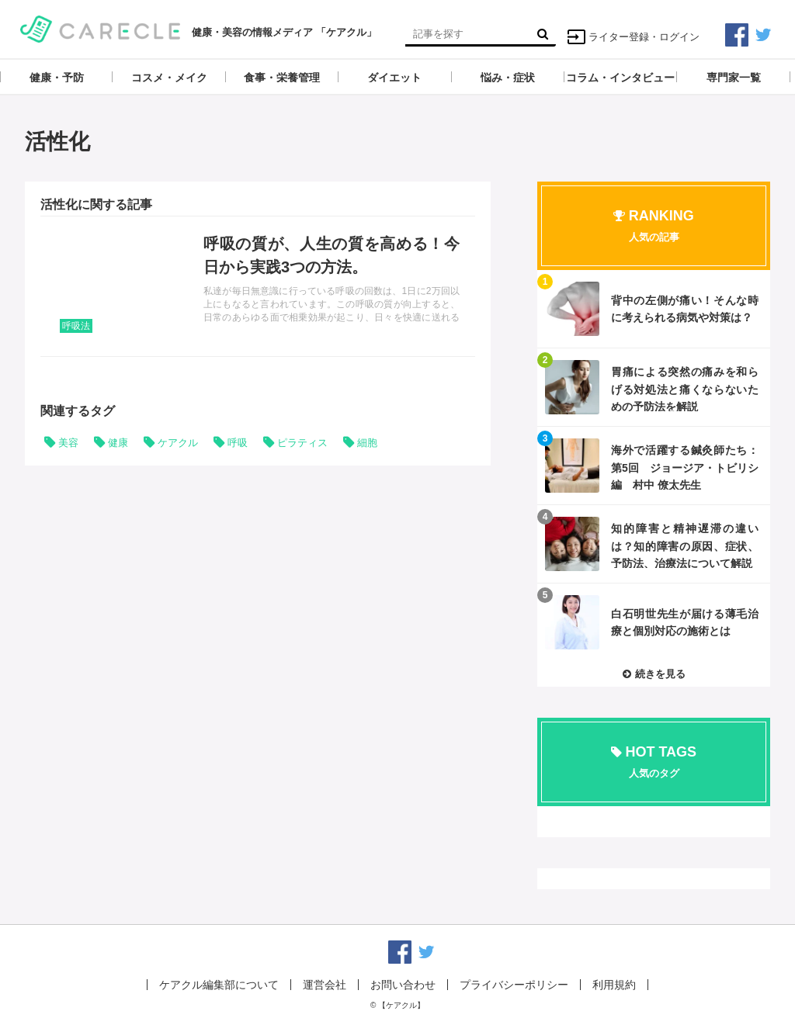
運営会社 (324, 984)
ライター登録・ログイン (633, 37)
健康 (118, 443)
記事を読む (257, 286)
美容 (68, 443)
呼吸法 (76, 325)
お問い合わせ (403, 984)
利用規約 (614, 984)
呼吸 (237, 443)
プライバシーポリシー (514, 984)
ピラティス (302, 443)
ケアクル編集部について (219, 984)
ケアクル (178, 443)
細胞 (367, 443)
